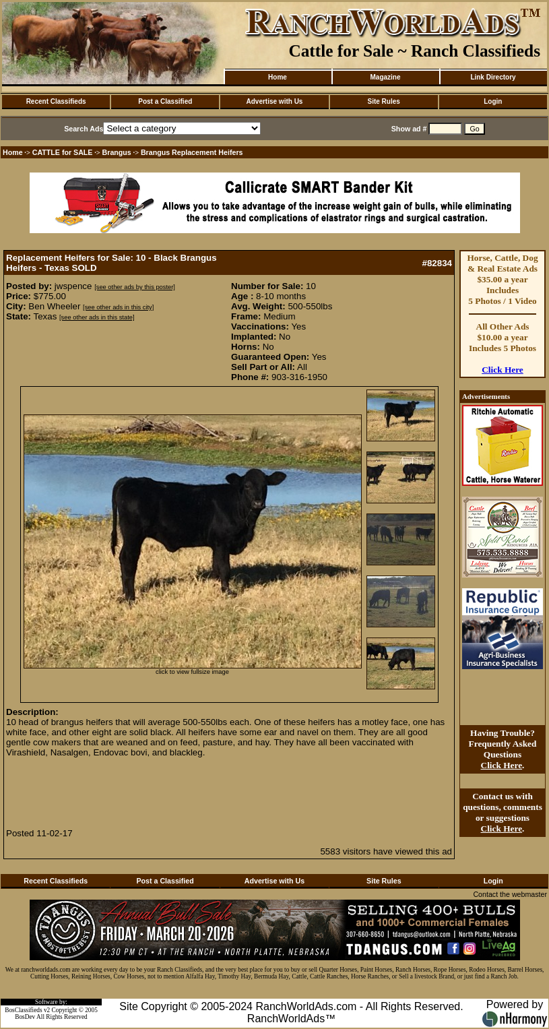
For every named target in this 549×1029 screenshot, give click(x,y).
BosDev (25, 1017)
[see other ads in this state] (96, 317)
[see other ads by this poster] (134, 287)
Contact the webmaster (510, 894)
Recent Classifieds (56, 101)
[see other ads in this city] (118, 307)
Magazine (385, 77)
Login (493, 101)
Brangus (116, 152)
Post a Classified (165, 101)
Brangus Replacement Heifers (192, 152)
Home (277, 77)
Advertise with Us (275, 101)
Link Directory (492, 77)
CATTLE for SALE (62, 152)
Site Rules (383, 101)
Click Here (502, 370)
